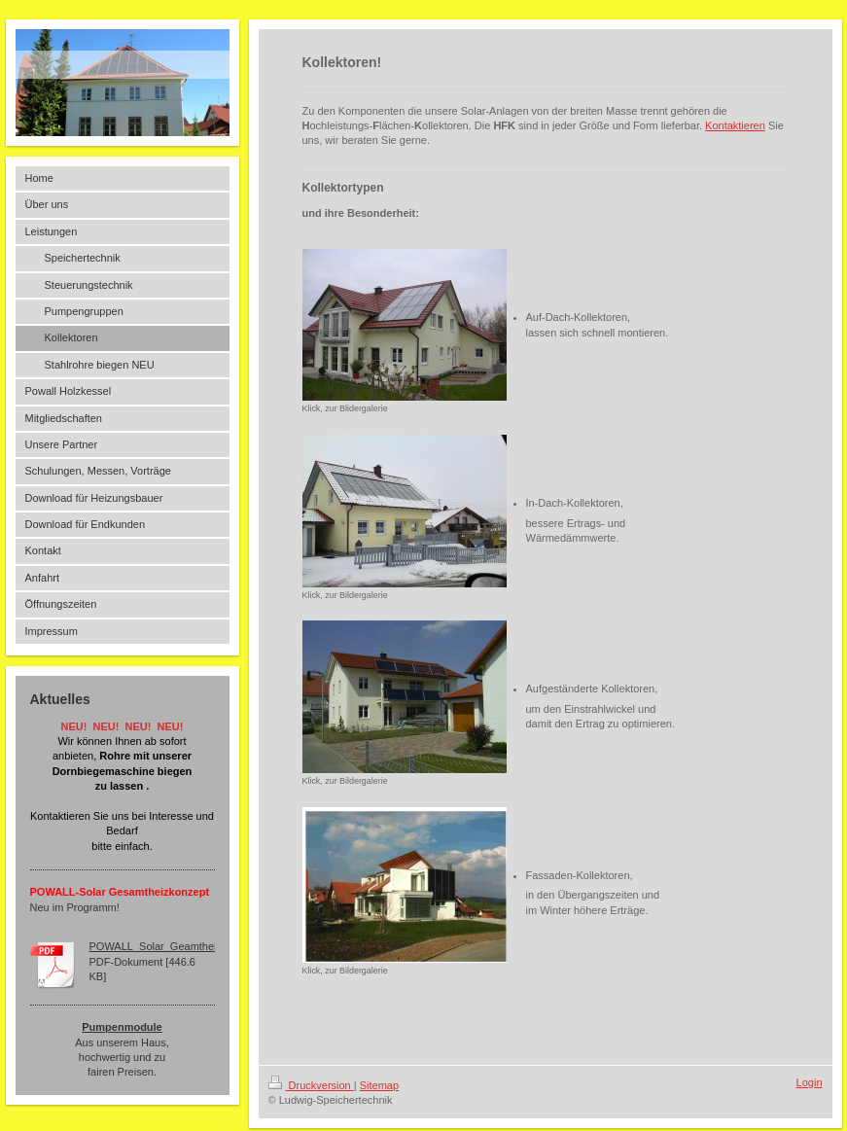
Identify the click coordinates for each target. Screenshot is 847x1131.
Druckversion (311, 1085)
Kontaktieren (735, 125)
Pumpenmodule (122, 1027)
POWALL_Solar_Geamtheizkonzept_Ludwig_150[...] (213, 946)
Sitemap (379, 1085)
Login (809, 1082)
